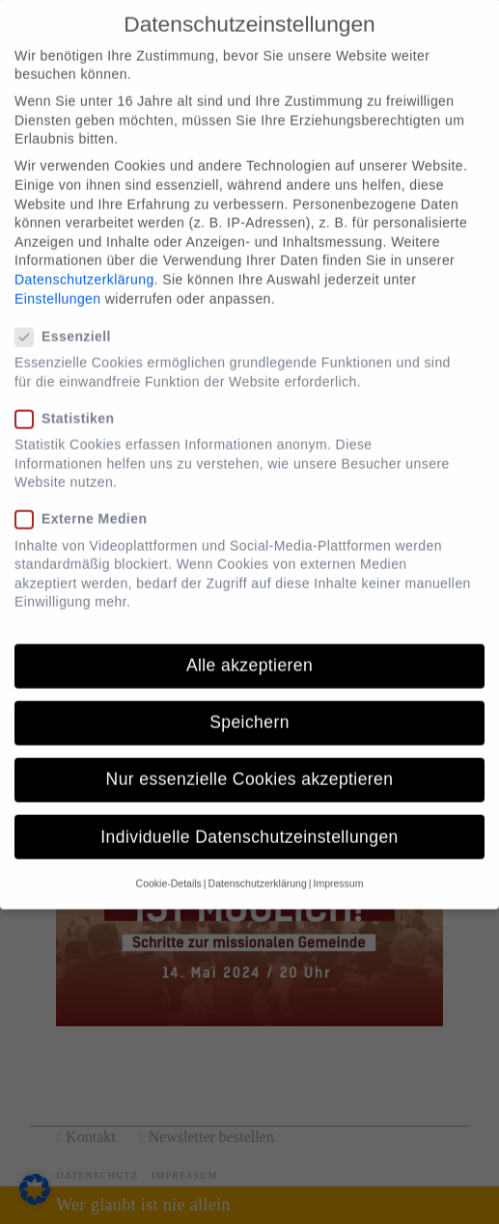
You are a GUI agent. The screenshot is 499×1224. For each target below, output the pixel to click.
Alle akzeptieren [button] (249, 645)
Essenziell (69, 317)
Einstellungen (57, 278)
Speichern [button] (249, 702)
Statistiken (70, 399)
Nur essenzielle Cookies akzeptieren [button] (250, 759)
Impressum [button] (338, 863)
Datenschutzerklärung (84, 259)
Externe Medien (86, 499)
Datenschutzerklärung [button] (257, 863)
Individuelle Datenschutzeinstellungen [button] (249, 817)
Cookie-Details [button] (169, 863)
